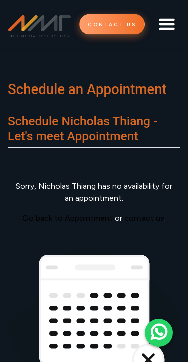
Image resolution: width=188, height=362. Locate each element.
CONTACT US (112, 24)
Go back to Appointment (67, 218)
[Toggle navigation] (167, 24)
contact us (144, 218)
